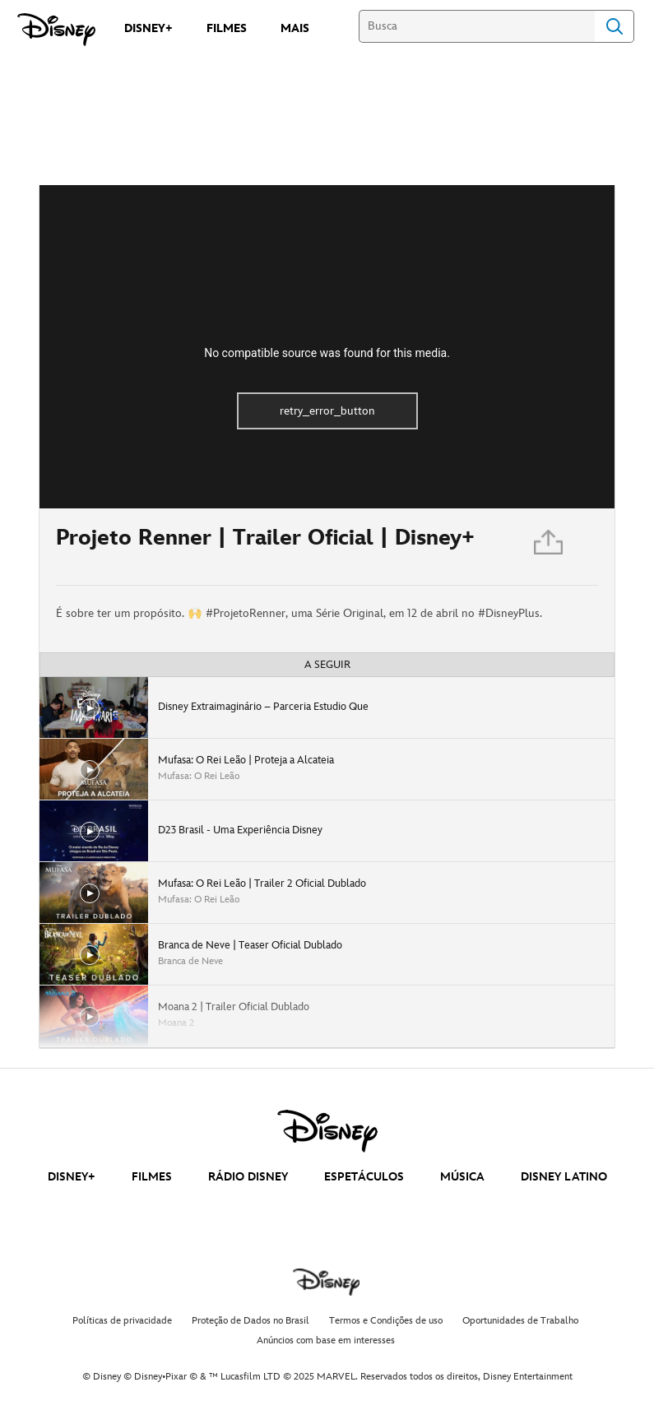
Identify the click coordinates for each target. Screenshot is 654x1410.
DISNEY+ (71, 1177)
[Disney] (56, 29)
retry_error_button (327, 411)
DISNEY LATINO (564, 1177)
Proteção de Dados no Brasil (250, 1321)
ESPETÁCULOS (364, 1177)
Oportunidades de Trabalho (520, 1321)
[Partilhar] (549, 546)
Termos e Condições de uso (386, 1321)
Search (614, 26)
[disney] (327, 1131)
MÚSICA (462, 1177)
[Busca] (477, 26)
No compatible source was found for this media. (327, 352)
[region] (327, 346)
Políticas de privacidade (122, 1321)
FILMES (152, 1177)
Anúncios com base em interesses (326, 1340)
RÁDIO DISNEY (248, 1177)
